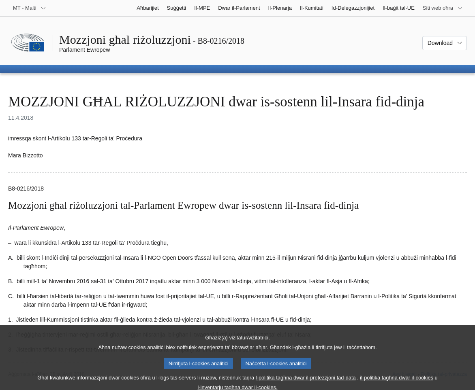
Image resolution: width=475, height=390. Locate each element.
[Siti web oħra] (443, 8)
